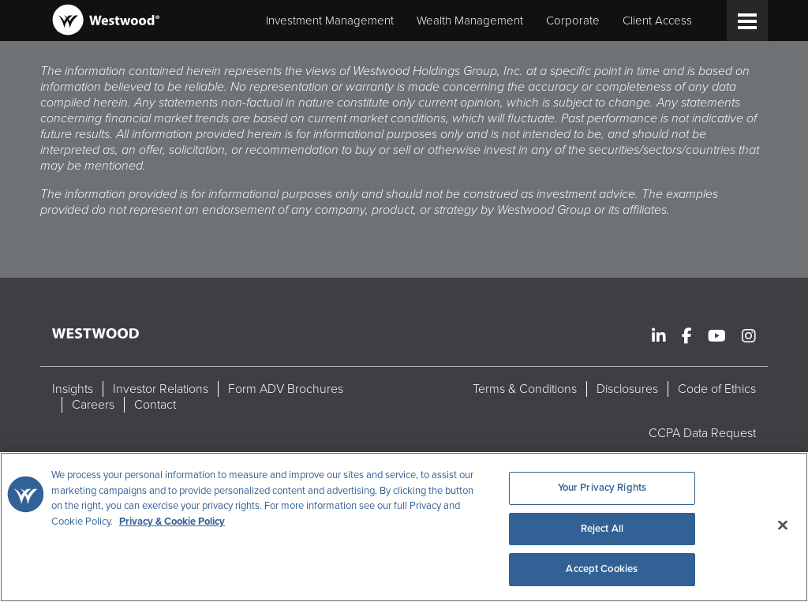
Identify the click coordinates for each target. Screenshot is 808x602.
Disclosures (627, 389)
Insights (72, 389)
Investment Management (330, 20)
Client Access (657, 20)
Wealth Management (470, 20)
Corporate (573, 20)
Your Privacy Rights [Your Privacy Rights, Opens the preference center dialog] (602, 487)
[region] (404, 527)
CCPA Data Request (702, 433)
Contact (155, 405)
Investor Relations (160, 389)
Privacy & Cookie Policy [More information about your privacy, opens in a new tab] (172, 521)
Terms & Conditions (525, 389)
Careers (93, 405)
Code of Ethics (717, 389)
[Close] (782, 525)
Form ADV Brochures (285, 389)
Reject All (602, 528)
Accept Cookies (602, 569)
